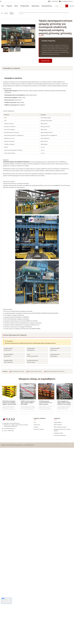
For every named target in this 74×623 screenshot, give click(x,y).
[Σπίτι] (1, 13)
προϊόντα (6, 13)
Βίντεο (16, 6)
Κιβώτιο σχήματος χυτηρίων (60, 427)
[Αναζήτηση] (66, 6)
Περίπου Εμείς (35, 6)
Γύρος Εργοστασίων (47, 6)
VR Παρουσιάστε (24, 6)
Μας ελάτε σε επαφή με (39, 429)
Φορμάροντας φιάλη (58, 433)
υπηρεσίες (9, 6)
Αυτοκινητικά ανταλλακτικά (60, 435)
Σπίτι (2, 6)
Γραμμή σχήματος (12, 13)
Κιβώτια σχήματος (58, 424)
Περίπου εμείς (37, 424)
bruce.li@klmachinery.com (67, 1)
